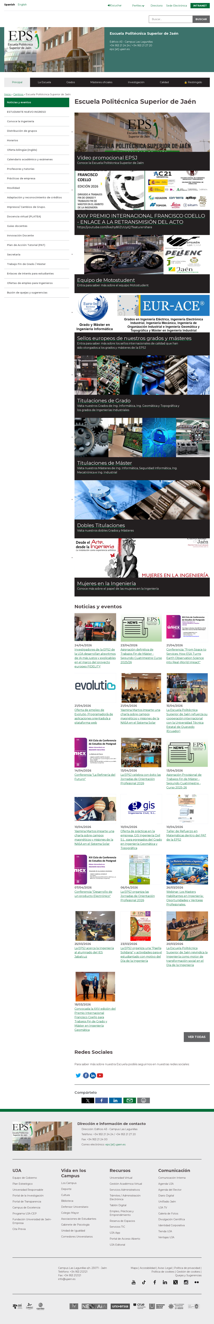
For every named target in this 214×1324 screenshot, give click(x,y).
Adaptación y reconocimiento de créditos (34, 197)
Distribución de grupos (22, 130)
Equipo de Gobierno (24, 1177)
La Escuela (44, 82)
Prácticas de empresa (21, 178)
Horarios (12, 140)
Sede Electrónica (176, 5)
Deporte (66, 1189)
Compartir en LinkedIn (115, 1100)
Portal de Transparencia (26, 1201)
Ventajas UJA (166, 1237)
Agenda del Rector (169, 1189)
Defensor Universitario (74, 1206)
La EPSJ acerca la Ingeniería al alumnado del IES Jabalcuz (94, 952)
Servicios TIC (117, 1226)
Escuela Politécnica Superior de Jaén (144, 33)
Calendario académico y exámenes (30, 159)
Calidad (164, 82)
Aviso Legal (165, 1268)
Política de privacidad (187, 1268)
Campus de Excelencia (26, 1207)
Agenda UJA (166, 1183)
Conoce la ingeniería (20, 121)
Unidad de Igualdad (73, 1230)
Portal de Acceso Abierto (125, 1238)
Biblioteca (67, 1200)
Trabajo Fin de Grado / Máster (26, 264)
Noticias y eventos (19, 102)
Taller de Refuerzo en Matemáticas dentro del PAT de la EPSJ (186, 835)
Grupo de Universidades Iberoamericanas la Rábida (176, 1306)
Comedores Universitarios (77, 1236)
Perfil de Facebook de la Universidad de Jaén (154, 1282)
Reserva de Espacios (122, 1221)
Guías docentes (17, 226)
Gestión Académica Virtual (126, 1183)
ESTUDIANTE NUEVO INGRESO (26, 111)
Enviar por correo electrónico (129, 1100)
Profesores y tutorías (20, 169)
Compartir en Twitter (88, 1100)
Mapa (134, 1268)
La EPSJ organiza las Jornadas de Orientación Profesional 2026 (138, 896)
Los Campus (68, 1183)
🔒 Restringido (193, 82)
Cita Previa (19, 1229)
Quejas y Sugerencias (188, 1275)
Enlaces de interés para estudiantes (30, 273)
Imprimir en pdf (143, 1100)
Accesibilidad (147, 1268)
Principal (17, 82)
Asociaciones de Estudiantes (78, 1218)
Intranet (200, 5)
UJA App (115, 1232)
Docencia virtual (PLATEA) (24, 216)
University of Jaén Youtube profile (133, 1282)
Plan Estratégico (22, 1183)
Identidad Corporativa (171, 1225)
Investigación (136, 82)
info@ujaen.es (66, 1279)
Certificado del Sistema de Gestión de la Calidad (194, 1306)
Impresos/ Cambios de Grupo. (26, 207)
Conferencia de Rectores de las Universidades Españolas (139, 1306)
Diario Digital (166, 1195)
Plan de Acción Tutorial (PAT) (26, 245)
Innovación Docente (20, 235)
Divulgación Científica (171, 1219)
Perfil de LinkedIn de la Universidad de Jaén (165, 1282)
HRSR (74, 1306)
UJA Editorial (117, 1244)
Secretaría (13, 254)
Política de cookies (162, 1271)
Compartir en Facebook (101, 1100)
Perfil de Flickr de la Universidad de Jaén (196, 1282)
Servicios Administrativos (125, 1189)
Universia (120, 1306)
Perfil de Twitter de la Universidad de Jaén (175, 1282)
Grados (70, 82)
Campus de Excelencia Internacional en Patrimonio (17, 1306)
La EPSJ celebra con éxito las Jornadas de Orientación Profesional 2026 (141, 779)
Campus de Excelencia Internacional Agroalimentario (29, 1306)
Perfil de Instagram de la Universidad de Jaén (186, 1282)
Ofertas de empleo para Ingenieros (30, 283)
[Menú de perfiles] (139, 6)
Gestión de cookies (188, 1271)
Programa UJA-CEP (24, 1213)
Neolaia (94, 1306)
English (22, 4)
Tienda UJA (165, 1231)
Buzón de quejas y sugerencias (27, 292)
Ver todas (197, 1037)
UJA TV (162, 1207)
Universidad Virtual (121, 1177)
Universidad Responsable (27, 1189)
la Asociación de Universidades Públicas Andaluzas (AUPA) (157, 1306)
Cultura (65, 1195)
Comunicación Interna (172, 1177)
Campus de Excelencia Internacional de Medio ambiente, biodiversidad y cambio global (40, 1306)
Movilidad (13, 188)
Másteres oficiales (101, 82)
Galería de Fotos (168, 1213)
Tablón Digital (118, 1205)
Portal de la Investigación (28, 1195)
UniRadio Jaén (167, 1201)
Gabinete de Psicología (75, 1224)
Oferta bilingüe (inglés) (22, 149)
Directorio (157, 5)
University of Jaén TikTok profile (144, 1282)
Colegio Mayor (70, 1212)
